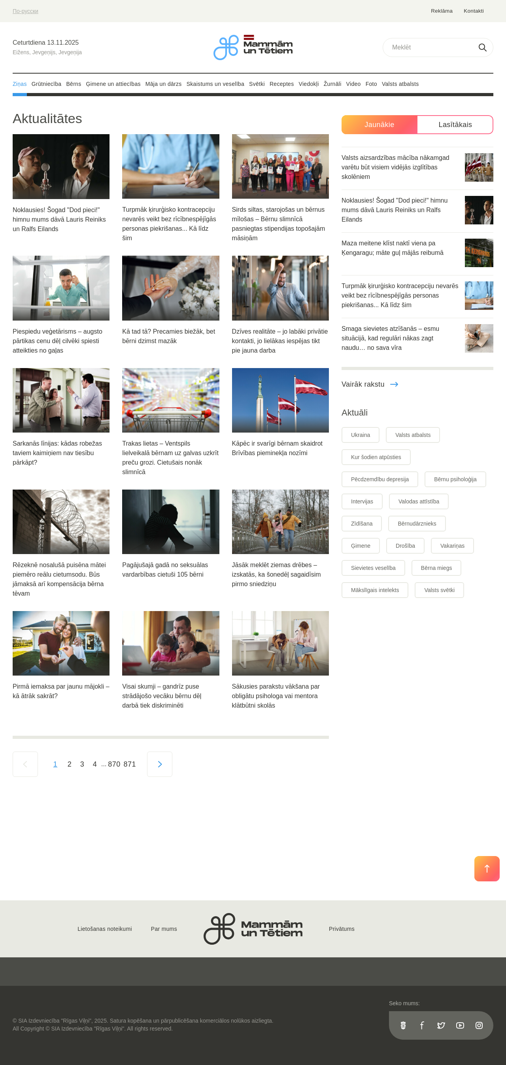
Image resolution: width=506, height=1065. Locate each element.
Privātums (342, 929)
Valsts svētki (439, 590)
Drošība (405, 546)
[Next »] (159, 764)
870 (114, 764)
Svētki (257, 84)
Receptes (282, 84)
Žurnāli (333, 84)
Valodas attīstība (418, 501)
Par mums (164, 929)
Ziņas (20, 84)
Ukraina (360, 435)
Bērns (73, 84)
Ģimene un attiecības (113, 84)
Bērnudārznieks (417, 523)
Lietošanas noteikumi (104, 929)
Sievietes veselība (373, 568)
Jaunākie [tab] (379, 125)
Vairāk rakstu (370, 384)
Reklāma (442, 11)
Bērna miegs (436, 568)
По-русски (25, 11)
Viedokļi (309, 84)
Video (353, 84)
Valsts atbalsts (400, 84)
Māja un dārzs (163, 84)
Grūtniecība (47, 84)
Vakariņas (452, 546)
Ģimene (360, 546)
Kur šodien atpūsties (376, 457)
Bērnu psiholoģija (455, 479)
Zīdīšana (361, 523)
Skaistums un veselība (215, 84)
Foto (371, 84)
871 (130, 764)
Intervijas (362, 501)
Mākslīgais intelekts (375, 590)
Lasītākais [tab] (455, 125)
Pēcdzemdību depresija (380, 479)
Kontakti (474, 11)
